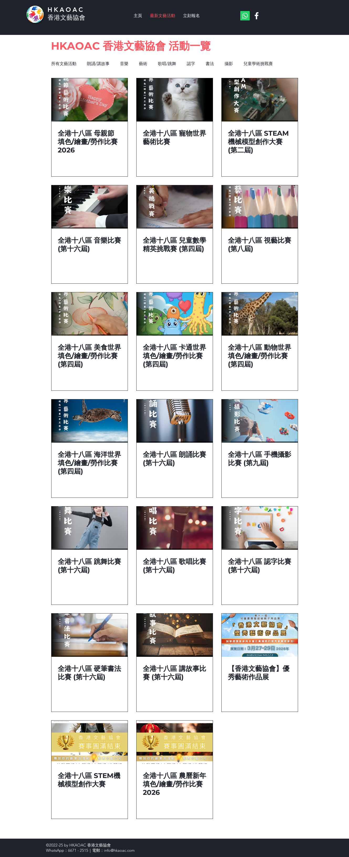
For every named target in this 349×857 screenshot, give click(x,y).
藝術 (143, 63)
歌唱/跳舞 (167, 63)
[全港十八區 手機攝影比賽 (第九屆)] (260, 421)
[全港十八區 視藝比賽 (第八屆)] (260, 207)
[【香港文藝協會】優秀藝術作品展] (260, 635)
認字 (191, 63)
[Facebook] (256, 15)
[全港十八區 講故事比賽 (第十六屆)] (175, 635)
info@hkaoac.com (119, 850)
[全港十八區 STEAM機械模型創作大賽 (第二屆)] (260, 99)
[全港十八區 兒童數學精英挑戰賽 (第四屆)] (175, 207)
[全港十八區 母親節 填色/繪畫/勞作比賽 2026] (89, 99)
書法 (210, 63)
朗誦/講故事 (98, 63)
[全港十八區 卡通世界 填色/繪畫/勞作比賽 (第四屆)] (175, 314)
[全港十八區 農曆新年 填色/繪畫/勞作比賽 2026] (175, 742)
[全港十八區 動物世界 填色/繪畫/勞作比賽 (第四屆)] (260, 314)
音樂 (124, 63)
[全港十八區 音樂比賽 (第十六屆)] (89, 207)
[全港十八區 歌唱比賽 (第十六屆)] (175, 528)
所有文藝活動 (63, 63)
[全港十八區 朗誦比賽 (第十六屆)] (175, 421)
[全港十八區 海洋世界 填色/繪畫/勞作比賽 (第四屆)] (89, 421)
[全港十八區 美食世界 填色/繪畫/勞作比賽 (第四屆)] (89, 314)
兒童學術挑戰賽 (258, 63)
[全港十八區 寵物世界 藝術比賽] (175, 99)
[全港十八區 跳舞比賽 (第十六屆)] (89, 528)
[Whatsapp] (245, 15)
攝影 (229, 63)
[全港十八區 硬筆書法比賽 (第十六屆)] (89, 635)
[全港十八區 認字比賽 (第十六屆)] (260, 528)
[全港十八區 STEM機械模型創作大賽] (89, 742)
